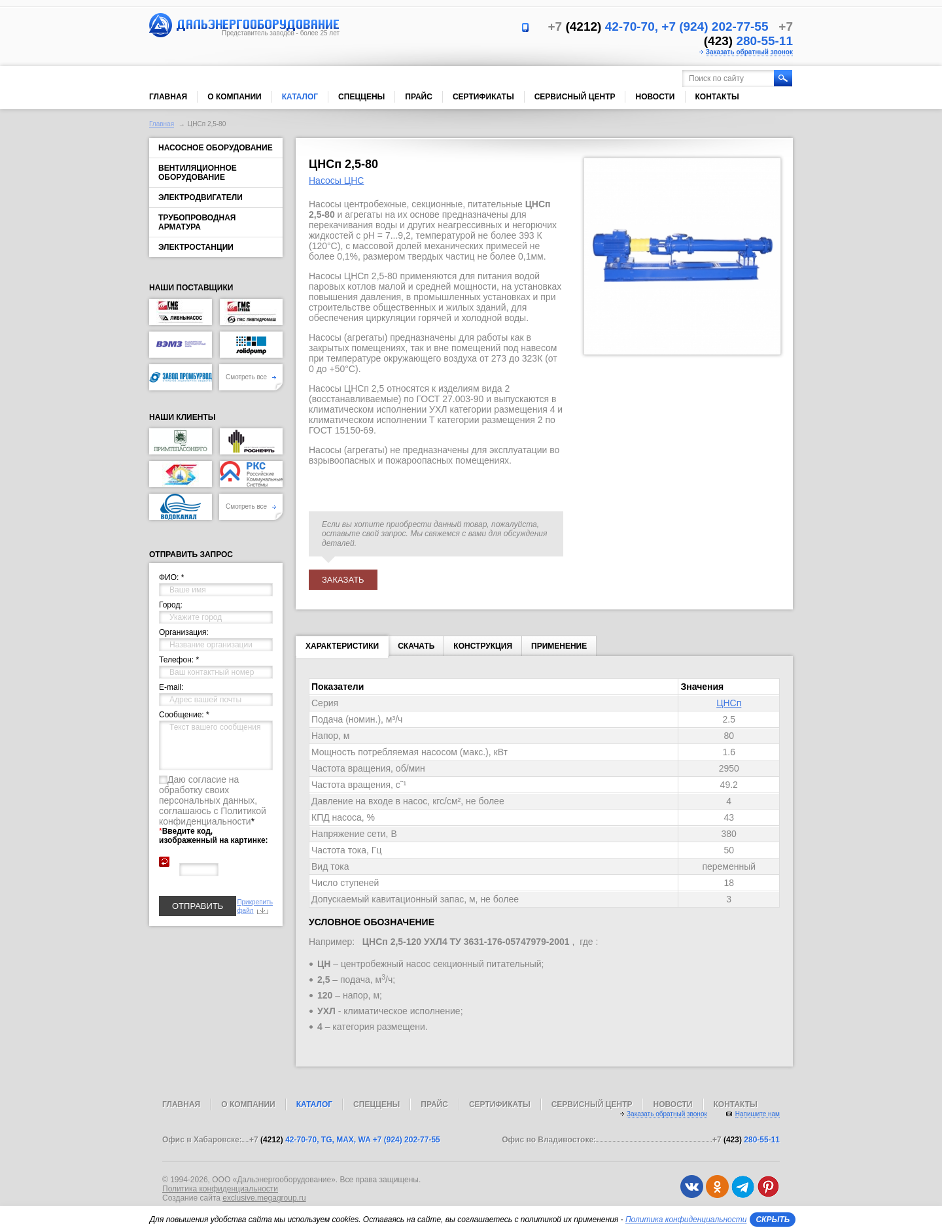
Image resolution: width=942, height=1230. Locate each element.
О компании (234, 96)
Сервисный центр (575, 96)
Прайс (418, 96)
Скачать (416, 646)
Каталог (300, 96)
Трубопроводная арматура (197, 222)
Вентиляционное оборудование (197, 172)
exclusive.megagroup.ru (263, 1198)
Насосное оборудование (215, 147)
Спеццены (361, 96)
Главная (168, 96)
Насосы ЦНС (336, 180)
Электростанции (196, 247)
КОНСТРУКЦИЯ (482, 646)
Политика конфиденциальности (220, 1188)
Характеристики (342, 648)
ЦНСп (728, 703)
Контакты (717, 96)
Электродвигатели (200, 197)
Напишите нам (757, 1114)
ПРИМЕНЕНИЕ (559, 646)
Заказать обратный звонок (749, 52)
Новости (654, 96)
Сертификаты (483, 96)
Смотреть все (251, 377)
